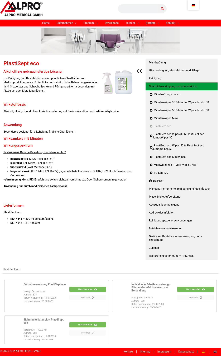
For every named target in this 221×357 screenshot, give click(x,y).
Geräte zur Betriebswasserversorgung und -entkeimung (175, 238)
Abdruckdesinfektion (161, 212)
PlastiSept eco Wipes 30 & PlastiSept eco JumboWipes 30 (176, 135)
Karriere (152, 23)
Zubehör (154, 247)
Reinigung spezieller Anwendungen (170, 220)
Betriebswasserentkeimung (165, 228)
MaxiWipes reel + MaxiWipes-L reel (172, 164)
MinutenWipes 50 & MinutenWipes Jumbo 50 (179, 110)
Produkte (90, 23)
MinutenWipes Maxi (163, 118)
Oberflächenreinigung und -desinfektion (173, 86)
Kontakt (172, 23)
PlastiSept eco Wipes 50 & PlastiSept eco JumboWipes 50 (176, 147)
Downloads (111, 23)
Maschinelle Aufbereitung (164, 196)
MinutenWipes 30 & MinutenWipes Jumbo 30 (179, 102)
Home (46, 23)
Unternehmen (66, 23)
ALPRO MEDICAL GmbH (25, 351)
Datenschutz (186, 351)
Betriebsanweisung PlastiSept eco (44, 284)
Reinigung (155, 78)
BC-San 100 (158, 172)
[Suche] (162, 8)
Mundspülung (157, 62)
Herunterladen (87, 289)
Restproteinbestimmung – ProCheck (171, 255)
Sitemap (145, 351)
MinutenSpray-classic (164, 94)
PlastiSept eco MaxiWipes (167, 157)
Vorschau (87, 297)
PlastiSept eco (160, 126)
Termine (132, 23)
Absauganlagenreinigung (164, 204)
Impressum (164, 351)
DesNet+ (156, 180)
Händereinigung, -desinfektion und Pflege (174, 70)
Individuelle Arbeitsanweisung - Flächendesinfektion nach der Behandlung (151, 287)
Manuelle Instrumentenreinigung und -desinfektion (179, 188)
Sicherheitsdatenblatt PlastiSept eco (43, 321)
